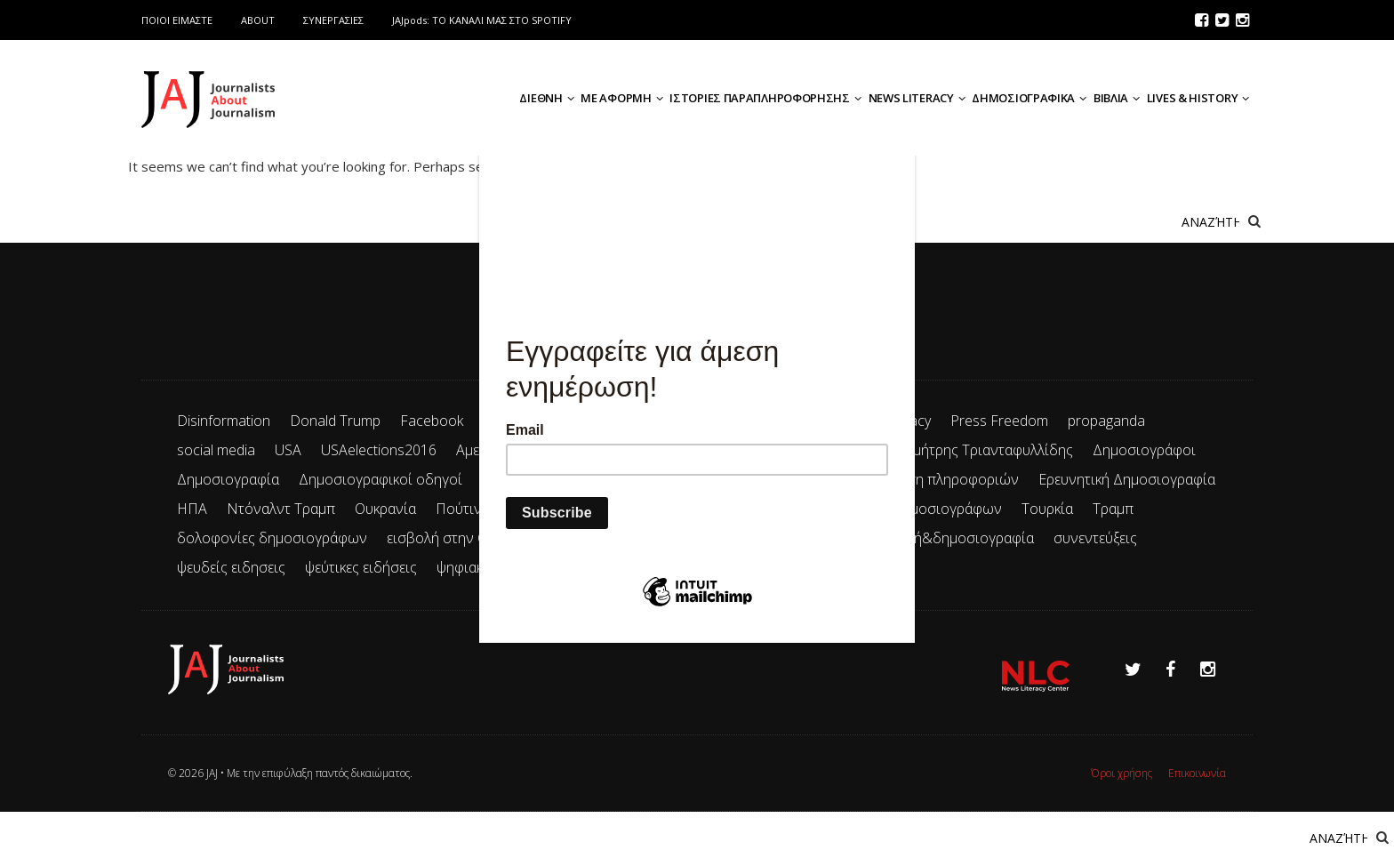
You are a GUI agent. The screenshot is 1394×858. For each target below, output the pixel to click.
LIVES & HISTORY (1198, 98)
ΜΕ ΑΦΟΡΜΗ (621, 98)
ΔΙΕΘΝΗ (546, 98)
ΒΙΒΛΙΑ (1117, 98)
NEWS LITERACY (917, 98)
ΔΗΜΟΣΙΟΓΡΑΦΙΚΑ (1029, 98)
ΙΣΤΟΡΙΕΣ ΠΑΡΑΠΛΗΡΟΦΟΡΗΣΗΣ (765, 98)
